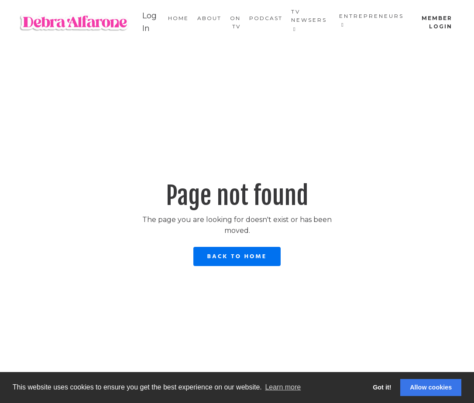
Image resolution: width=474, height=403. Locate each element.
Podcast (265, 18)
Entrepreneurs (371, 20)
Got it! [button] (382, 387)
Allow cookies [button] (431, 387)
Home (178, 18)
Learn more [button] (283, 387)
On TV (235, 22)
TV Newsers (309, 19)
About (209, 18)
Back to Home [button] (237, 257)
